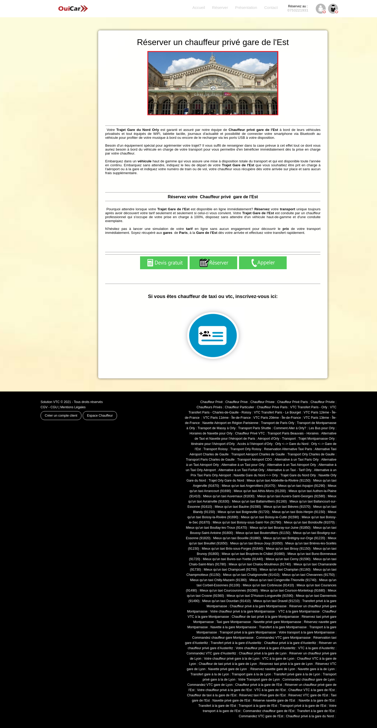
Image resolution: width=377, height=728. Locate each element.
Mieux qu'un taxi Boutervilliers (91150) (263, 533)
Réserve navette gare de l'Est (274, 700)
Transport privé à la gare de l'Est (303, 706)
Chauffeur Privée (323, 402)
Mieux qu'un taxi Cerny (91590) (288, 559)
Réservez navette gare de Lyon (272, 669)
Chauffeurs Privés (209, 407)
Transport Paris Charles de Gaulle (210, 459)
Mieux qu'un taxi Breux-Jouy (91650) (256, 543)
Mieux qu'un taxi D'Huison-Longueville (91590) (260, 596)
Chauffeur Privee (262, 402)
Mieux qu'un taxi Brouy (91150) (288, 548)
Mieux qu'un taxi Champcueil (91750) (230, 569)
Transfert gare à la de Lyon (210, 674)
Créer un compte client (61, 415)
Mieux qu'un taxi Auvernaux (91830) (229, 496)
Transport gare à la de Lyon (251, 674)
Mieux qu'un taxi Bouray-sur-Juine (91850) (280, 528)
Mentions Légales (73, 407)
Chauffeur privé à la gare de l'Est (258, 685)
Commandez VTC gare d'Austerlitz (211, 653)
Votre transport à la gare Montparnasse (307, 632)
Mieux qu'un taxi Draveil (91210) (276, 601)
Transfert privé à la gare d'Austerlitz (236, 643)
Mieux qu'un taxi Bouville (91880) (236, 538)
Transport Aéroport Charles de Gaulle (258, 454)
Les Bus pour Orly (322, 428)
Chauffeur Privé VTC (250, 433)
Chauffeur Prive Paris (272, 407)
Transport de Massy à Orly (217, 428)
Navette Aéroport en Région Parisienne (230, 423)
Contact (271, 7)
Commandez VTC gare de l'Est (261, 716)
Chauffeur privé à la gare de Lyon (263, 653)
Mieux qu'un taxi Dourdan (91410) (226, 601)
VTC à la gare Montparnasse (299, 611)
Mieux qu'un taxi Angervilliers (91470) (248, 486)
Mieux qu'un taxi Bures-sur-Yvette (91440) (233, 559)
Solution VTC (50, 402)
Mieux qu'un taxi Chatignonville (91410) (251, 575)
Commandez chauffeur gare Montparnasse (222, 637)
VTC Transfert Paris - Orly (308, 407)
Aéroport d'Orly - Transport (277, 438)
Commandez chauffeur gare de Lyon (308, 679)
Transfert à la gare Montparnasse (283, 627)
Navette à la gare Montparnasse (233, 627)
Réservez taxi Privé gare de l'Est (262, 695)
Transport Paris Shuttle (254, 428)
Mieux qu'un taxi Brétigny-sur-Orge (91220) (294, 538)
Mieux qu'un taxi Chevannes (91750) (308, 575)
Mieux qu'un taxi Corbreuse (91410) (268, 585)
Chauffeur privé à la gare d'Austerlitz (290, 643)
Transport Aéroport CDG (254, 459)
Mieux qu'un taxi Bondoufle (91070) (309, 522)
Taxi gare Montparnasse (233, 622)
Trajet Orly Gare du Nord (226, 480)
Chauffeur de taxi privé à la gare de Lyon (228, 664)
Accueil (198, 7)
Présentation (246, 7)
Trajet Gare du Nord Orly (298, 475)
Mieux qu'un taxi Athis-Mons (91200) (260, 491)
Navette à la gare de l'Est (317, 700)
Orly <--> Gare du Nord (291, 444)
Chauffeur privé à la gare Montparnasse (258, 606)
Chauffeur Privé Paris (292, 402)
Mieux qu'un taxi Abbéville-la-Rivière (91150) (279, 480)
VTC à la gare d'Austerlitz (316, 648)
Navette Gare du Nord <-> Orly (256, 475)
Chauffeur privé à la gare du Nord (310, 716)
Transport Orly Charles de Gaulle (311, 454)
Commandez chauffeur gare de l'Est (268, 711)
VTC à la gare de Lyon (278, 658)
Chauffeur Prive (236, 402)
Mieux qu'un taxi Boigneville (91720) (243, 512)
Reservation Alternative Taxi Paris (288, 449)
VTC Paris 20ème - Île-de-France (277, 418)
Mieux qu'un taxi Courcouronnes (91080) (229, 590)
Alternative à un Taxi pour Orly (242, 465)
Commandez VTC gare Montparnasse (283, 637)
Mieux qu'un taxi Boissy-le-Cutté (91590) (270, 517)
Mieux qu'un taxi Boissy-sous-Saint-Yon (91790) (247, 522)
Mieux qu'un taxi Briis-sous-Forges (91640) (232, 548)
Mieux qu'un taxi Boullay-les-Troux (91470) (216, 528)
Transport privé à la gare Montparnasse (248, 632)
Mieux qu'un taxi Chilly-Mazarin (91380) (218, 580)
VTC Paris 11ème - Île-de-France (227, 418)
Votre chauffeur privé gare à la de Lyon (231, 658)
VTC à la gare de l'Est (270, 690)
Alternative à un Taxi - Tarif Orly (289, 470)
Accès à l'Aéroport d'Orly (255, 444)
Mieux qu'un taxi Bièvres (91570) (287, 507)
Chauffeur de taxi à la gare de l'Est (211, 695)
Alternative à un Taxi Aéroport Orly (291, 465)
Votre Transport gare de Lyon (259, 679)
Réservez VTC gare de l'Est (308, 695)
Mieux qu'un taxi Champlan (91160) (285, 569)
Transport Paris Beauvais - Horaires (293, 433)
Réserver (220, 7)
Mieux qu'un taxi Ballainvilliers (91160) (259, 501)
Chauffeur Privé (211, 402)
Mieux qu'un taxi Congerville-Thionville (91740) (283, 580)
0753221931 (297, 8)
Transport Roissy (215, 449)
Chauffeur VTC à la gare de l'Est (311, 690)
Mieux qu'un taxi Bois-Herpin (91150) (298, 512)
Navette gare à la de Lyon (316, 669)
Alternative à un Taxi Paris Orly (297, 459)
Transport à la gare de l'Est (258, 706)
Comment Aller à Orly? (290, 428)
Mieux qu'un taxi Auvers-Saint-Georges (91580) (291, 496)
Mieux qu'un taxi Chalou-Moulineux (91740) (260, 564)
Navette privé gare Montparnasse (277, 622)
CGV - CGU (49, 407)
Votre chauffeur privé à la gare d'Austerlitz (266, 648)
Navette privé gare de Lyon (228, 669)
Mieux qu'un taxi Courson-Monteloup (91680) (292, 590)
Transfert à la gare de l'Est (217, 706)
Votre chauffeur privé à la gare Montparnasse (242, 611)
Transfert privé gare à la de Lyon (297, 674)
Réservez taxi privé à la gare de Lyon (286, 664)
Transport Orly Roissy (246, 449)
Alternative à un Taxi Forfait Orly (241, 470)
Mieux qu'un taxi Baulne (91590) (238, 507)
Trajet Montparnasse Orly (316, 438)
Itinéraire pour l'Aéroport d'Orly (213, 444)
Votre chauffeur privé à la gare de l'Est (224, 690)
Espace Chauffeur (100, 415)
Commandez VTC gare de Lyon (209, 685)
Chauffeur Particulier (239, 407)
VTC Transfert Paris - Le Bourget (277, 412)
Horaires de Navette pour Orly (211, 433)
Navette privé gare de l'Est (231, 700)
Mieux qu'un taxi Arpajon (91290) (301, 486)
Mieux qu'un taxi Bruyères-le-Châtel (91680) (253, 554)
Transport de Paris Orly (277, 423)
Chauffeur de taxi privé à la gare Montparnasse (265, 617)
